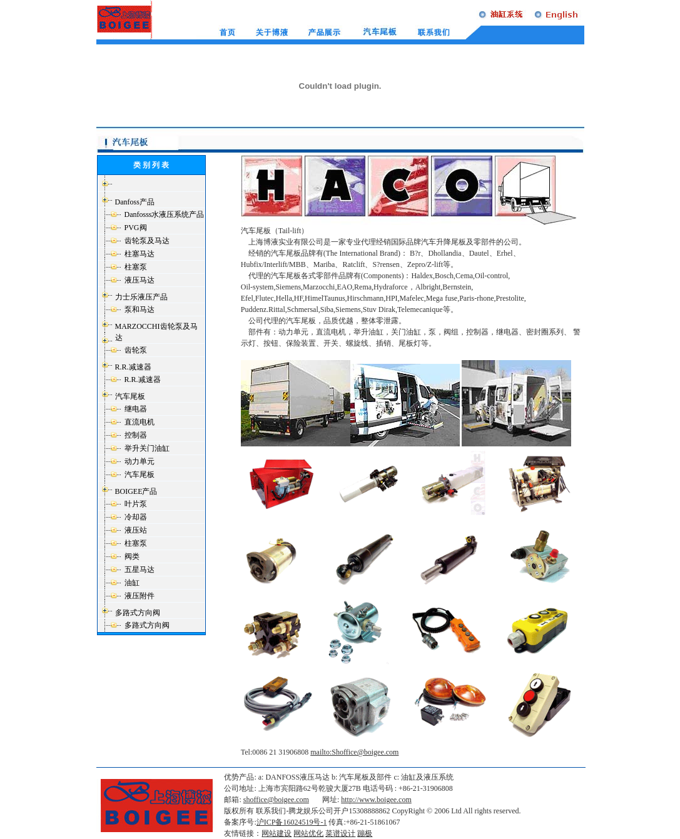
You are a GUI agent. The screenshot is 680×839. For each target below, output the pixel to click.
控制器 (135, 435)
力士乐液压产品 (141, 297)
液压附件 (139, 595)
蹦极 (364, 833)
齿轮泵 (135, 350)
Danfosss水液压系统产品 (164, 214)
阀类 (132, 556)
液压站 (135, 530)
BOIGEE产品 (136, 491)
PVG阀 (135, 227)
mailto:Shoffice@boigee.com (354, 752)
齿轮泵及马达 (147, 240)
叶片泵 (135, 504)
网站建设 (276, 833)
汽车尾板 (130, 396)
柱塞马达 (139, 253)
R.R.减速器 (133, 367)
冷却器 (135, 517)
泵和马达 (139, 309)
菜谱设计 (340, 833)
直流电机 (139, 422)
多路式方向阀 (137, 612)
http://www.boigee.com (376, 799)
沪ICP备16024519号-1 (291, 822)
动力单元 (139, 461)
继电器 (135, 408)
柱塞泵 (135, 267)
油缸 (132, 582)
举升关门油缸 (147, 448)
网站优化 (308, 833)
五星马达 (139, 569)
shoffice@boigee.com (276, 799)
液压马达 (139, 280)
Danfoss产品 (135, 202)
